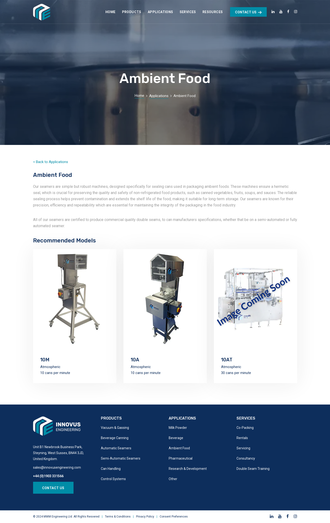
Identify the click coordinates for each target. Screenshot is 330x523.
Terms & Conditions (118, 516)
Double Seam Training (253, 469)
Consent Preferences (174, 516)
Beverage (176, 438)
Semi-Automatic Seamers (120, 458)
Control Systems (113, 479)
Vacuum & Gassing (115, 428)
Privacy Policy (145, 516)
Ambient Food (179, 448)
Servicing (243, 448)
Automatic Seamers (116, 448)
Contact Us (53, 488)
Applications (158, 96)
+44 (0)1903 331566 (48, 476)
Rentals (242, 438)
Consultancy (245, 458)
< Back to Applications (50, 162)
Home (139, 95)
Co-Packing (245, 428)
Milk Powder (178, 428)
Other (173, 479)
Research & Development (188, 469)
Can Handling (111, 469)
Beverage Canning (114, 438)
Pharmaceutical (180, 458)
